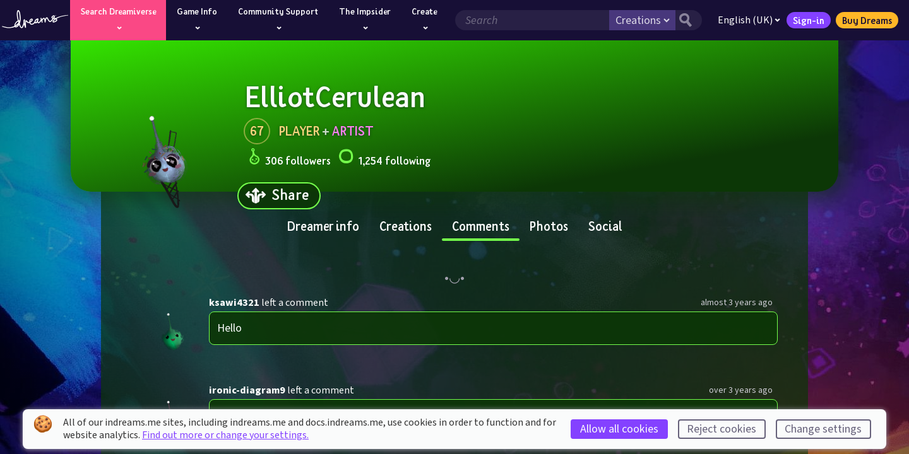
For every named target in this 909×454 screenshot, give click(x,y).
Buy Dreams (864, 20)
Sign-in (806, 20)
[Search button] (686, 20)
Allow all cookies (619, 429)
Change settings (823, 429)
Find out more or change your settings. (225, 435)
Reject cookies (721, 429)
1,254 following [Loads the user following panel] (384, 158)
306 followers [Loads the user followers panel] (290, 158)
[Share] (279, 195)
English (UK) (746, 20)
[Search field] (530, 20)
